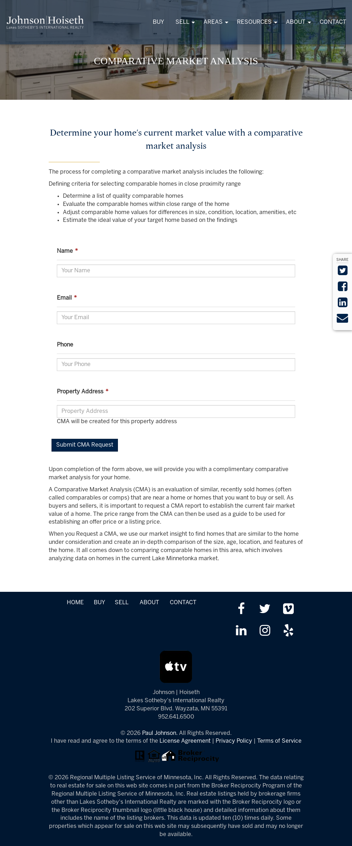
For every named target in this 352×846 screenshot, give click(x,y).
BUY (99, 602)
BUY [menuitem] (158, 22)
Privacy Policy (234, 741)
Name (68, 251)
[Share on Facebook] (342, 288)
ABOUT (149, 602)
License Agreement (185, 741)
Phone (65, 345)
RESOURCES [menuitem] (254, 22)
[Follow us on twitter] (265, 610)
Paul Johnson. (160, 733)
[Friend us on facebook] (241, 610)
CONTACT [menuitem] (333, 22)
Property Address (84, 391)
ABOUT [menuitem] (295, 22)
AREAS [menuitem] (213, 22)
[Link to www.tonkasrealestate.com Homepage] (45, 22)
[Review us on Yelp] (288, 631)
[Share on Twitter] (342, 272)
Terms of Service (279, 741)
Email (68, 298)
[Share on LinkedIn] (342, 304)
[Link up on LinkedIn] (241, 631)
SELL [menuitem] (182, 22)
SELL (121, 602)
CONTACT (183, 602)
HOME (75, 602)
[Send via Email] (342, 320)
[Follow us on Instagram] (265, 631)
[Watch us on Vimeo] (288, 610)
